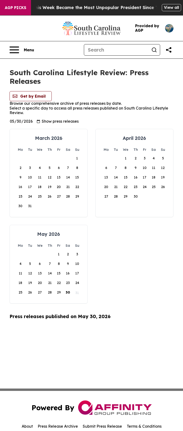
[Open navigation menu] (22, 50)
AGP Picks (15, 7)
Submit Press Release (102, 426)
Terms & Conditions (144, 426)
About (27, 426)
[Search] (116, 49)
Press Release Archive (58, 426)
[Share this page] (168, 50)
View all (171, 7)
